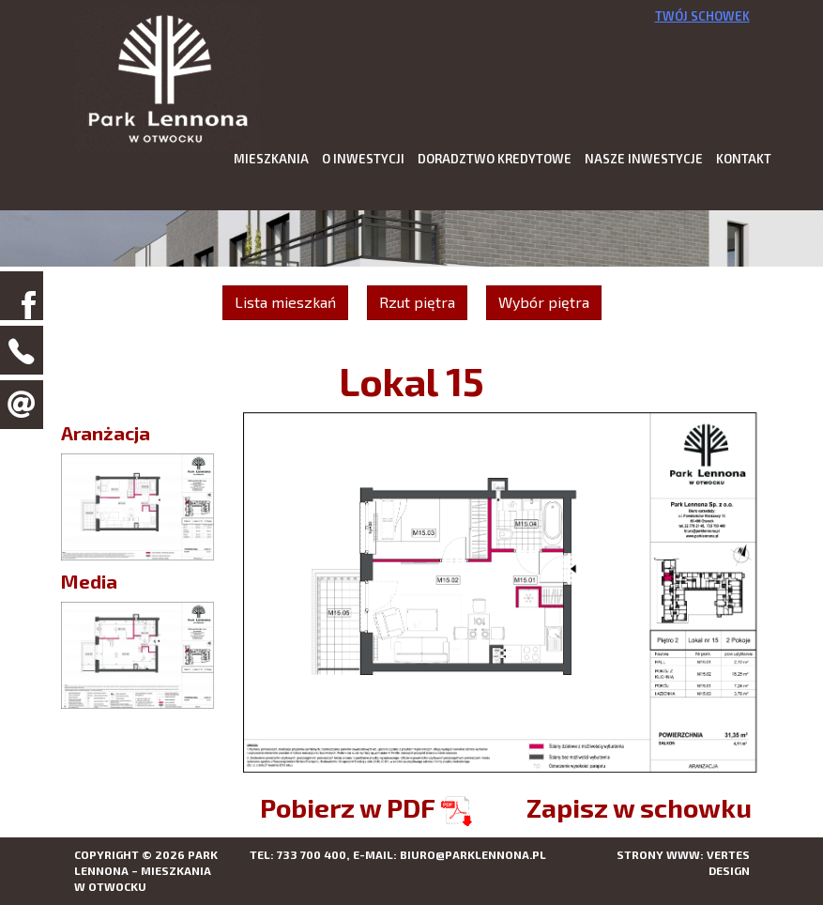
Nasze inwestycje (644, 158)
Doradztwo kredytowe (495, 158)
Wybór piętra (543, 302)
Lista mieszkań (285, 302)
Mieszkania (271, 158)
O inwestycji (363, 158)
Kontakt (743, 158)
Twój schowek (702, 15)
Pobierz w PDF (366, 807)
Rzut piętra (417, 302)
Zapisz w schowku (639, 807)
